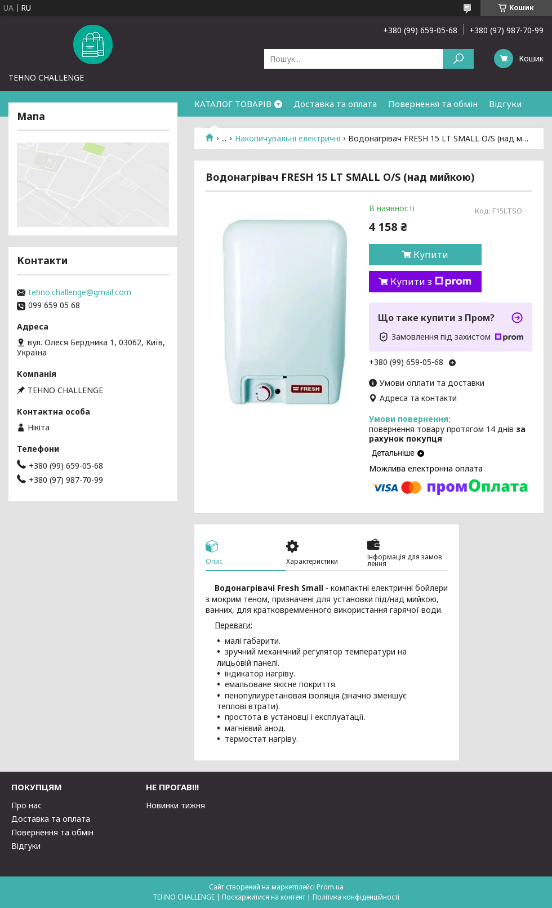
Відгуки (505, 103)
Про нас (26, 805)
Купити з (430, 281)
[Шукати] (458, 59)
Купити (430, 254)
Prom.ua (330, 887)
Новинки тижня (175, 805)
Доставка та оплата (335, 103)
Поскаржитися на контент (263, 897)
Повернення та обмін (433, 103)
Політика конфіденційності (356, 897)
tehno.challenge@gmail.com (79, 292)
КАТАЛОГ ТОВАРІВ (232, 103)
